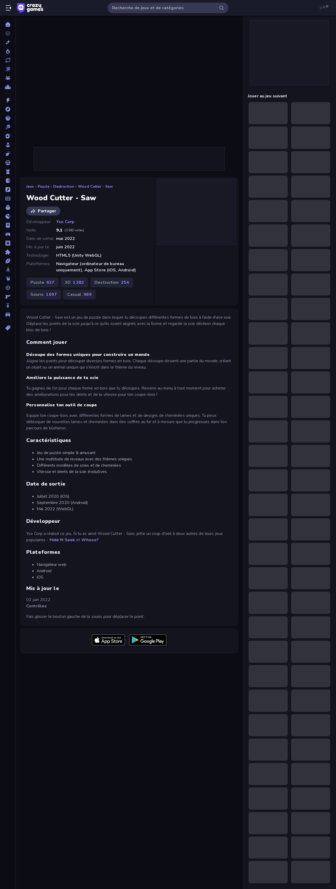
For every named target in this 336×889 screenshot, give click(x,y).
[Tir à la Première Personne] (7, 296)
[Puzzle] (7, 252)
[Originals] (7, 69)
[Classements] (7, 86)
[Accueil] (7, 24)
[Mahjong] (7, 225)
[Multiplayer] (7, 77)
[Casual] (7, 144)
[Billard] (7, 127)
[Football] (7, 198)
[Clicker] (7, 153)
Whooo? (90, 540)
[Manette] (7, 234)
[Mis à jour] (7, 60)
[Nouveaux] (7, 42)
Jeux (30, 186)
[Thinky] (7, 278)
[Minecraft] (7, 243)
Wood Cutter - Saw (95, 186)
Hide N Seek (62, 540)
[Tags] (7, 327)
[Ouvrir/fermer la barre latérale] (8, 8)
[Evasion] (7, 180)
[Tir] (7, 287)
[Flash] (7, 189)
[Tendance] (7, 51)
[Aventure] (7, 109)
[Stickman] (7, 269)
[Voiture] (7, 314)
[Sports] (7, 260)
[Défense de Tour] (7, 171)
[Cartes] (7, 135)
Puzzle (44, 186)
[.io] (7, 216)
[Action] (7, 100)
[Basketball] (7, 118)
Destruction (63, 186)
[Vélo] (7, 305)
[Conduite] (7, 162)
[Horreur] (7, 207)
